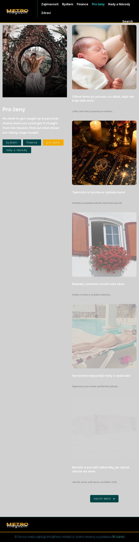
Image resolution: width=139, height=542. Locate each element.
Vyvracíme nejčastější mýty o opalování (101, 375)
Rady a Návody (17, 150)
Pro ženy (53, 142)
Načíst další (105, 499)
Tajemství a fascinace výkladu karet (98, 192)
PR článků (118, 537)
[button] (127, 21)
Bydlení (12, 142)
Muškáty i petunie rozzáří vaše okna (98, 284)
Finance (32, 142)
